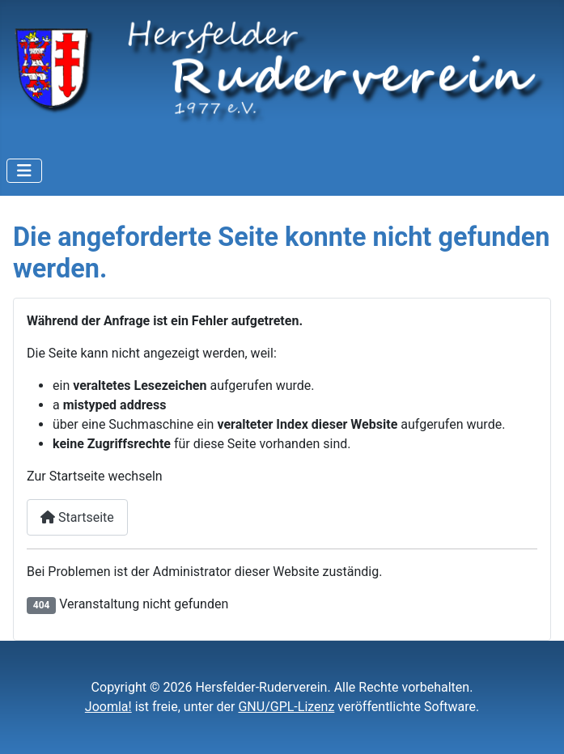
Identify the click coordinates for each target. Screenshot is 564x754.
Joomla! (108, 706)
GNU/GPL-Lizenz (286, 706)
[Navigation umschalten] (24, 171)
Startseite (77, 517)
